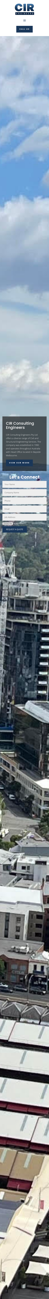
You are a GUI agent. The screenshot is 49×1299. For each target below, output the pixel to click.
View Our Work (19, 463)
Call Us (24, 29)
